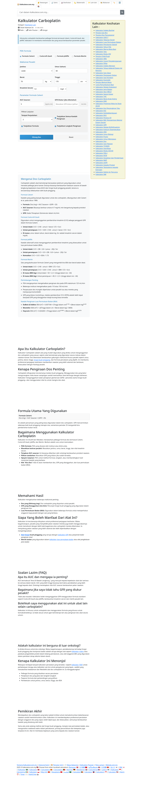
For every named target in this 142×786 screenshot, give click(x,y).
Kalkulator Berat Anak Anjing (106, 99)
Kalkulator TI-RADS (102, 146)
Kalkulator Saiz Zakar (103, 73)
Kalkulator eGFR (101, 163)
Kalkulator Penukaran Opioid (106, 44)
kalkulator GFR (63, 535)
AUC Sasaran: (25, 100)
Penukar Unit (58, 765)
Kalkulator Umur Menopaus (106, 139)
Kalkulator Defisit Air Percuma (107, 172)
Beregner (72, 767)
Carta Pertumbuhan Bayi (105, 85)
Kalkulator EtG (101, 111)
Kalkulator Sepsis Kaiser (104, 94)
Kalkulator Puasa (102, 137)
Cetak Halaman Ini (26, 27)
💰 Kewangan (43, 2)
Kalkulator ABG (101, 59)
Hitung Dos (36, 137)
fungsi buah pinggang (42, 360)
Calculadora (45, 770)
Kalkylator (21, 770)
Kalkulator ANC (101, 132)
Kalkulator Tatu (101, 52)
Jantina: (23, 67)
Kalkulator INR (101, 174)
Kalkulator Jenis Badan (104, 89)
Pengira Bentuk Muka (104, 82)
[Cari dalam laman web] (69, 12)
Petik (21, 30)
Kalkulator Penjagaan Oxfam (106, 75)
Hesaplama (56, 772)
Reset (71, 137)
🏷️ (114, 2)
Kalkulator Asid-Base (103, 148)
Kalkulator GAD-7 (102, 37)
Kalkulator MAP (101, 160)
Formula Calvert (28, 56)
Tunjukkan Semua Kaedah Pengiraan (67, 117)
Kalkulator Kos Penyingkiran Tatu (108, 108)
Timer (22, 774)
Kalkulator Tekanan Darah (105, 40)
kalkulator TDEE (77, 665)
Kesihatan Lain (30, 25)
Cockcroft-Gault (46, 56)
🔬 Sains (54, 2)
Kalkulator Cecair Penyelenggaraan (108, 61)
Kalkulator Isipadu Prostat (105, 165)
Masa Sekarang (72, 765)
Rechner (70, 770)
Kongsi (43, 30)
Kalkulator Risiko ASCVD (104, 151)
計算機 (82, 767)
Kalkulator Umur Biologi (104, 134)
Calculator (77, 772)
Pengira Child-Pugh (103, 56)
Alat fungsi (25, 535)
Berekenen (81, 770)
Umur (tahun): (60, 67)
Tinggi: (57, 77)
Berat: (22, 77)
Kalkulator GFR (101, 125)
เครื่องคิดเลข (93, 767)
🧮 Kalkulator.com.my (25, 4)
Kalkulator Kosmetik (103, 80)
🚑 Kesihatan (66, 2)
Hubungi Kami (44, 765)
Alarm (122, 772)
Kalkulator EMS (101, 101)
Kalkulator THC (101, 96)
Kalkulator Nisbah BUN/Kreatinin (108, 127)
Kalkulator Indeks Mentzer (105, 66)
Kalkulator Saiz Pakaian (104, 144)
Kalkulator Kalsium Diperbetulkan (108, 130)
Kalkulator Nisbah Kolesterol (106, 87)
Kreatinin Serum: (26, 88)
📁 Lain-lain (92, 2)
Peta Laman (99, 765)
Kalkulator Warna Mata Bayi (106, 49)
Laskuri (104, 770)
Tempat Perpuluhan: (29, 115)
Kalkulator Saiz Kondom (104, 78)
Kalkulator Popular (87, 765)
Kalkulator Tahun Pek (103, 47)
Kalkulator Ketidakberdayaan (106, 113)
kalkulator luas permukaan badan (61, 539)
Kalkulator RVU (101, 115)
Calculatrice (93, 770)
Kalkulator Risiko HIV (103, 54)
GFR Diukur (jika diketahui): (65, 100)
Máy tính (44, 772)
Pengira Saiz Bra (101, 33)
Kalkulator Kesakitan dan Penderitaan (109, 158)
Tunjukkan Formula (31, 126)
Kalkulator (33, 770)
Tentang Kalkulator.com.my (27, 765)
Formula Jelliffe (63, 56)
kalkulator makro (78, 651)
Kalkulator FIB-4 (101, 153)
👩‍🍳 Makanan (105, 2)
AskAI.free (32, 774)
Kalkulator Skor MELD (104, 92)
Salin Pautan (32, 30)
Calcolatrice (21, 772)
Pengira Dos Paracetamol (105, 35)
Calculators (100, 772)
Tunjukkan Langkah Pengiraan (69, 126)
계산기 (112, 767)
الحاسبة (66, 772)
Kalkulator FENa (101, 63)
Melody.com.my (112, 765)
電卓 (120, 767)
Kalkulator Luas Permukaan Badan (108, 42)
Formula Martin (80, 56)
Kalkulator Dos (101, 141)
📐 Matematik (79, 2)
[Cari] (122, 12)
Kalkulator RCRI (101, 155)
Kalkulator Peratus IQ (103, 118)
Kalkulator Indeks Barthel (105, 30)
